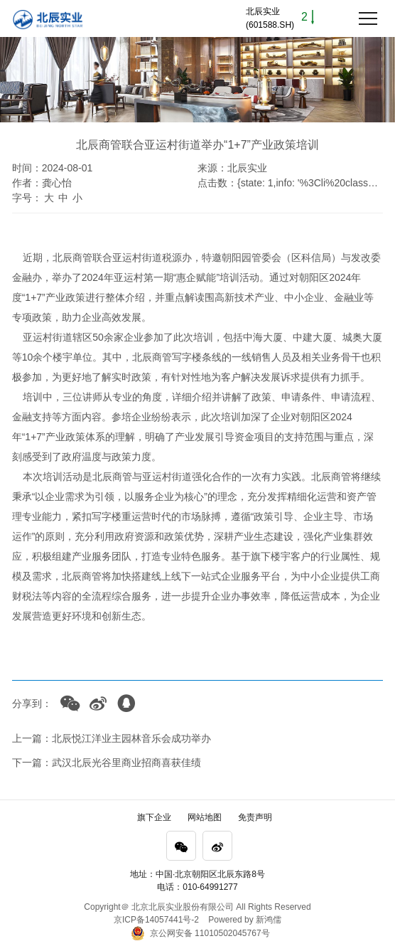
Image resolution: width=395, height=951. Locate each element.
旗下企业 (154, 817)
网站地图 (205, 817)
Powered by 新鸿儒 (244, 920)
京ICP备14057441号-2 (156, 920)
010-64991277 (210, 887)
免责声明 (255, 817)
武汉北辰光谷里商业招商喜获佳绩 (126, 762)
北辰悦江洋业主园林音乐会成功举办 (131, 738)
